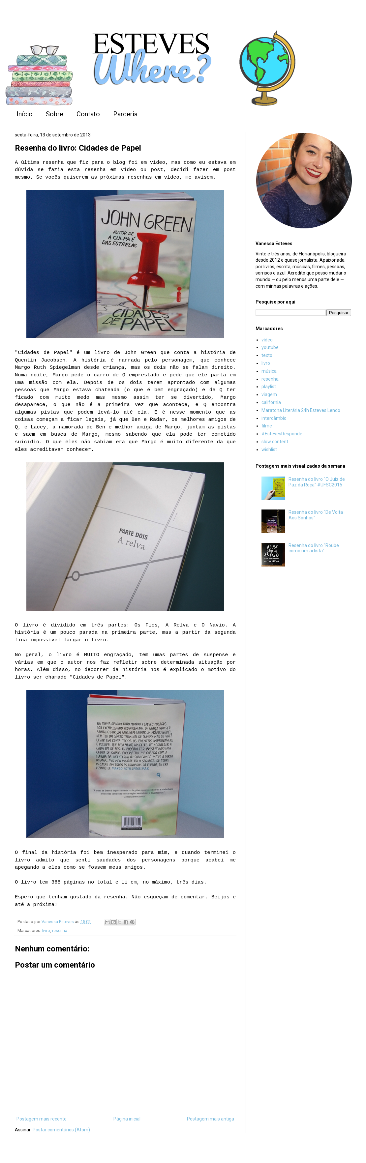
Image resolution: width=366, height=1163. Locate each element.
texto (266, 355)
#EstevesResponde (281, 433)
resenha (59, 930)
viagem (269, 394)
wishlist (269, 449)
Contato (88, 114)
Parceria (125, 114)
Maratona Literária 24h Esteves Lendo (300, 410)
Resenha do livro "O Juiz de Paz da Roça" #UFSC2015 (317, 482)
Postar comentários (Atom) (61, 1129)
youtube (270, 347)
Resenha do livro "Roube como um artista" (314, 548)
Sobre (54, 114)
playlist (268, 386)
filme (266, 425)
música (269, 371)
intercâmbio (274, 418)
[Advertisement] (303, 623)
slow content (274, 441)
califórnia (271, 402)
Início (24, 114)
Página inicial (126, 1118)
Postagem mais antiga (210, 1118)
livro (46, 930)
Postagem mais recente (41, 1118)
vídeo (267, 339)
